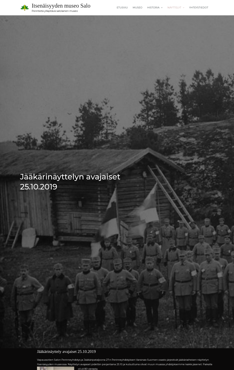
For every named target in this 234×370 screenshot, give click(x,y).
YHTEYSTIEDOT (198, 7)
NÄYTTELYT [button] (174, 7)
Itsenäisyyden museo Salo (61, 6)
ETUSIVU (122, 7)
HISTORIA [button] (153, 7)
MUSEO (137, 7)
